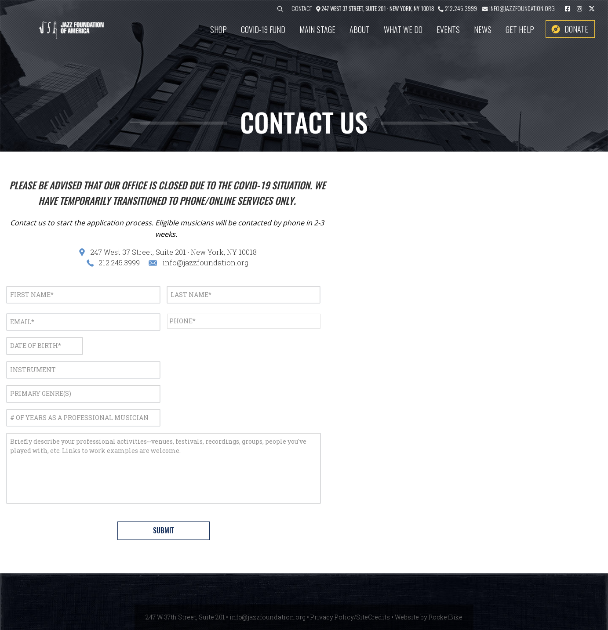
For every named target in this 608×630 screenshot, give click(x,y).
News (482, 29)
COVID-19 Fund (263, 29)
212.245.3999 (461, 8)
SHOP (218, 29)
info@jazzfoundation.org (521, 8)
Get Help (520, 29)
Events (448, 29)
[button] (280, 9)
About (360, 29)
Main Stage (317, 29)
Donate (576, 29)
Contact (301, 8)
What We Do (403, 29)
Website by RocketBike (428, 617)
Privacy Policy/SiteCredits (350, 617)
